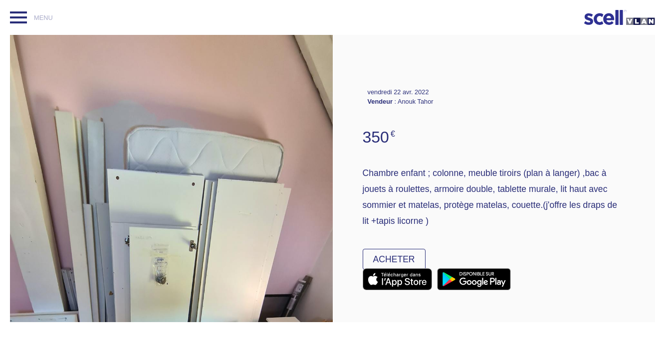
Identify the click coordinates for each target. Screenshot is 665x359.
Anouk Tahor (416, 101)
